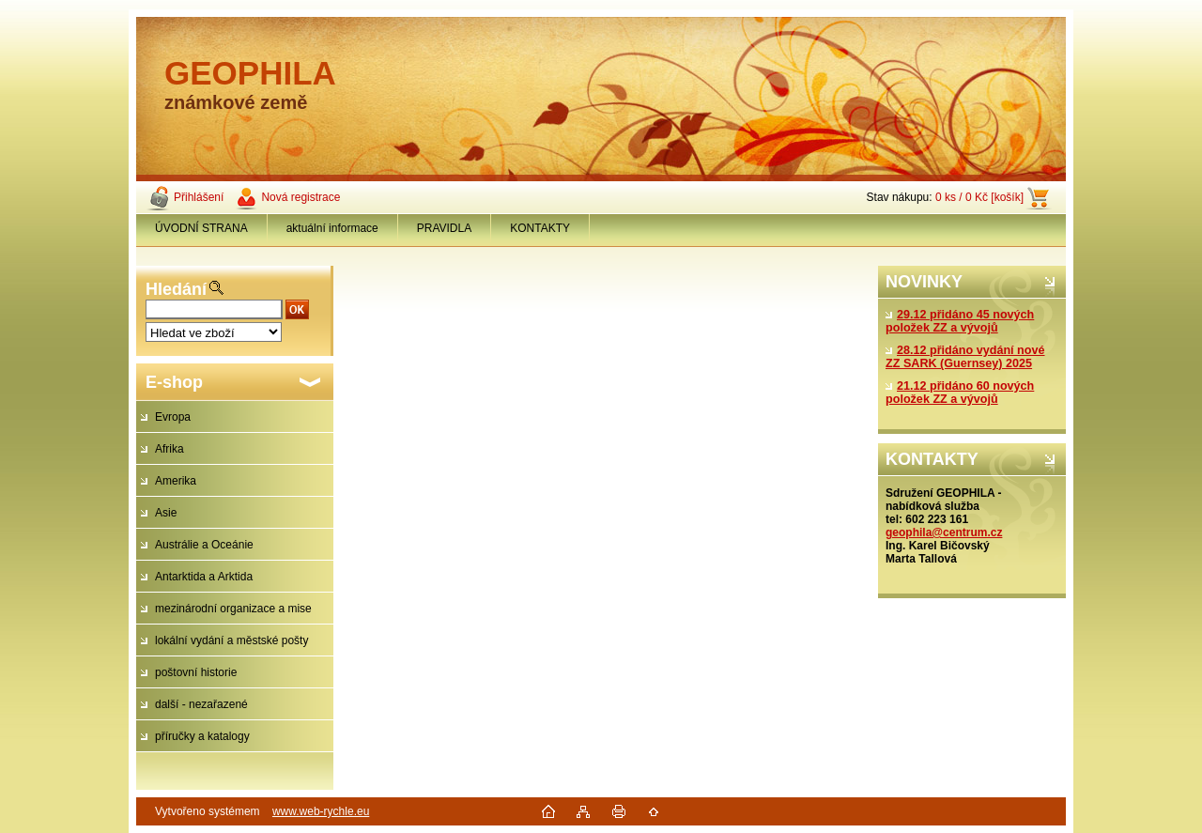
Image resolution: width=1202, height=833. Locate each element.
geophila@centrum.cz (944, 532)
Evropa (173, 417)
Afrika (169, 448)
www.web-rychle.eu (320, 811)
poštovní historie (196, 672)
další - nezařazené (201, 704)
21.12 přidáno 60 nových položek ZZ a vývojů (960, 392)
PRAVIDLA (444, 228)
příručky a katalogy (202, 736)
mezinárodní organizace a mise (233, 608)
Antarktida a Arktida (204, 576)
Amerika (175, 480)
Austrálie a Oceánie (204, 544)
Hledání (176, 289)
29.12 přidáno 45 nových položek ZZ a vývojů (960, 321)
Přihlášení (198, 197)
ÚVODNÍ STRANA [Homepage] (201, 228)
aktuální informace (332, 228)
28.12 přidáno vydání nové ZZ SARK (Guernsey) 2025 (965, 357)
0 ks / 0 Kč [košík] (979, 197)
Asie (166, 512)
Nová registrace (300, 197)
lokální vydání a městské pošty (231, 640)
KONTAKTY (540, 228)
